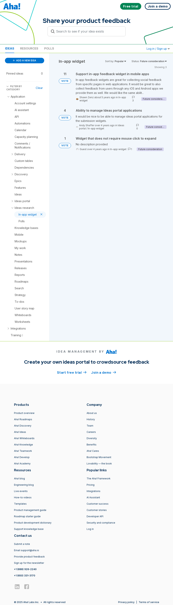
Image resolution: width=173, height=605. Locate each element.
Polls (49, 48)
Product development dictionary (32, 522)
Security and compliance (101, 522)
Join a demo (103, 372)
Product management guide (30, 510)
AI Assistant (93, 497)
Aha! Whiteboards (24, 438)
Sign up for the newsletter (29, 562)
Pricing (90, 484)
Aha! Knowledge (23, 444)
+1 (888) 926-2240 (25, 569)
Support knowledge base (29, 529)
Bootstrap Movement (99, 457)
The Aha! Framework (98, 478)
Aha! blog (19, 478)
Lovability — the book (99, 463)
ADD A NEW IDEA (24, 60)
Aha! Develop (22, 457)
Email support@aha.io (26, 550)
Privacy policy (126, 602)
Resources (29, 48)
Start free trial (72, 372)
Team (90, 425)
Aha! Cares (93, 450)
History (91, 419)
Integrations (93, 491)
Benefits (91, 444)
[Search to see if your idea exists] (88, 31)
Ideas (9, 48)
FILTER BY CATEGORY (14, 88)
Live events (21, 491)
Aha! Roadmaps (23, 419)
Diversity (92, 438)
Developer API (95, 516)
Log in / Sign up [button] (158, 48)
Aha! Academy (22, 463)
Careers (91, 431)
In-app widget (96, 128)
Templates (20, 503)
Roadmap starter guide (27, 516)
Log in (90, 529)
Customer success (97, 503)
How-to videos (23, 497)
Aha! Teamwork (23, 450)
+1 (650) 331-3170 (24, 575)
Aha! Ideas (20, 431)
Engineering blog (24, 484)
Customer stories (97, 510)
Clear (39, 88)
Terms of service (149, 602)
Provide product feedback (29, 556)
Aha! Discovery (22, 425)
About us (92, 413)
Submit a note (22, 543)
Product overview (24, 413)
